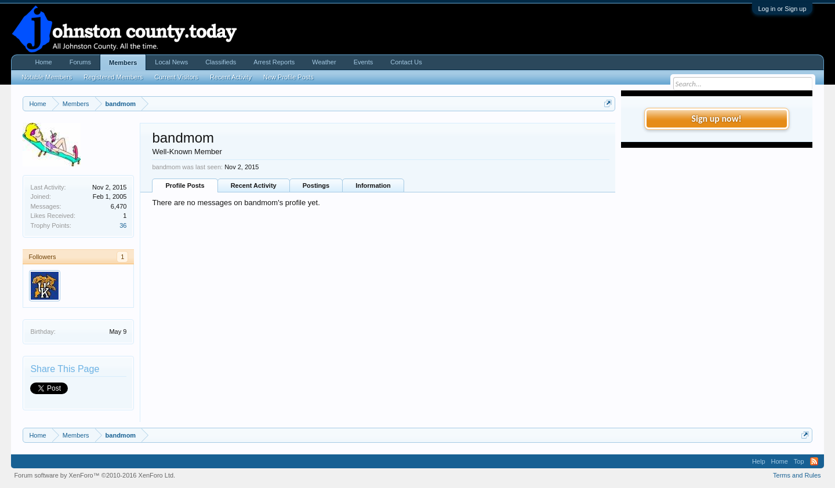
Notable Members (46, 77)
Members (123, 62)
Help (758, 461)
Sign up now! (716, 118)
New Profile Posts (288, 77)
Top (799, 461)
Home (43, 62)
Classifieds (220, 62)
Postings (316, 185)
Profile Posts (184, 185)
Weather (324, 62)
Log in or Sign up (782, 8)
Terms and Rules (797, 475)
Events (363, 62)
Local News (171, 62)
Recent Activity (254, 185)
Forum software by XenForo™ (94, 475)
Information (373, 185)
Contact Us (406, 62)
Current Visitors (176, 77)
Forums (80, 62)
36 (122, 225)
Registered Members (113, 77)
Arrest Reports (274, 62)
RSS (814, 461)
